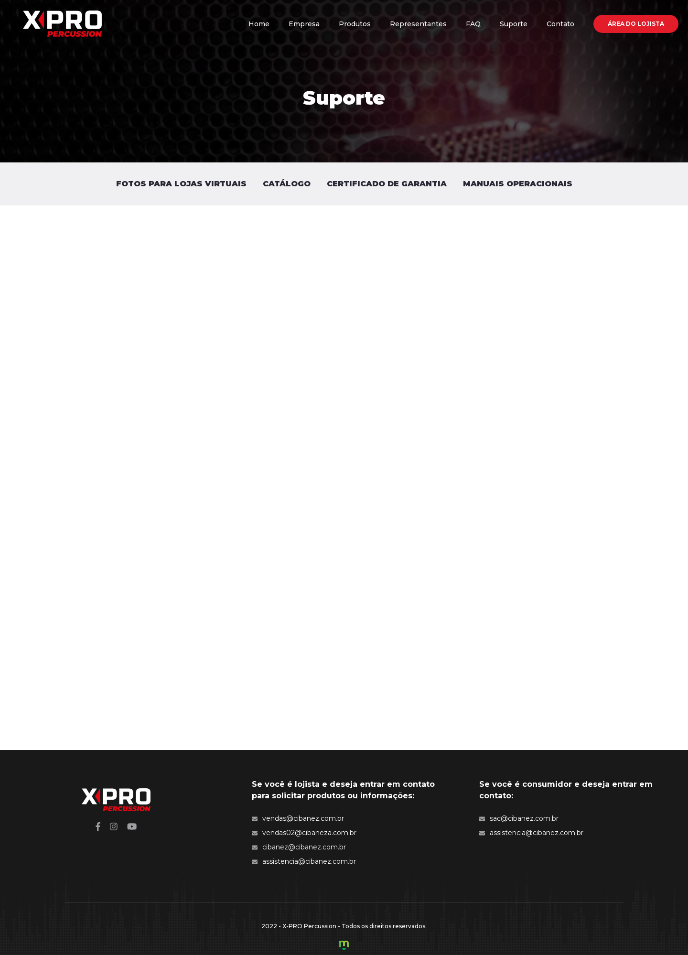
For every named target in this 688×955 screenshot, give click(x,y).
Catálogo (287, 183)
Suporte (513, 24)
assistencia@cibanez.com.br (304, 861)
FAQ (473, 24)
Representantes (418, 24)
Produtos (355, 24)
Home (258, 24)
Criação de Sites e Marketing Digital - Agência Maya (344, 945)
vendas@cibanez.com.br (298, 818)
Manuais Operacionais (517, 183)
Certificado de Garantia (387, 183)
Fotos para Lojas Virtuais (181, 183)
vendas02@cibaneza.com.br (304, 832)
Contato (560, 24)
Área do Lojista (636, 23)
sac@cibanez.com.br (519, 818)
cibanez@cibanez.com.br (299, 847)
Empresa (304, 24)
